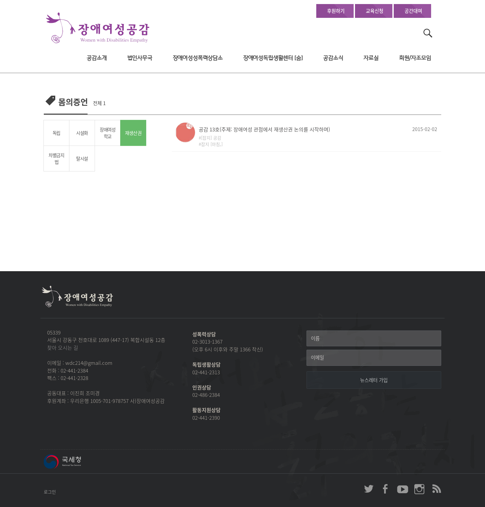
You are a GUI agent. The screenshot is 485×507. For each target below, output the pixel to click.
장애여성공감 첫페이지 (98, 28)
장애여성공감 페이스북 (385, 488)
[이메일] (373, 358)
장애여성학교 (108, 133)
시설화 (82, 132)
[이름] (373, 338)
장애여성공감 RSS (436, 488)
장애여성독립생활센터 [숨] (273, 58)
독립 (56, 132)
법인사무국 (139, 58)
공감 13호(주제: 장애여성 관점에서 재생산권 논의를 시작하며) (264, 129)
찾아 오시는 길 (62, 347)
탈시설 (82, 158)
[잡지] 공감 (211, 137)
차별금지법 (56, 158)
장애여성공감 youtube (402, 488)
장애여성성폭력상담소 (198, 58)
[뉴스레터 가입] (373, 380)
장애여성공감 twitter (368, 488)
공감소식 (333, 58)
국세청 (77, 461)
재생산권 (133, 132)
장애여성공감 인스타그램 (419, 488)
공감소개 (96, 58)
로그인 (50, 491)
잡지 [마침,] (212, 144)
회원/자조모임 (415, 58)
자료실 (371, 58)
